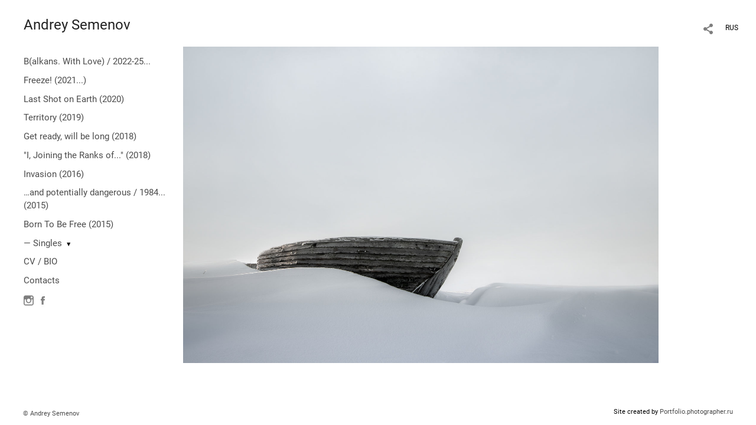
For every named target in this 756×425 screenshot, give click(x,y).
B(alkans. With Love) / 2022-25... (87, 61)
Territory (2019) (54, 117)
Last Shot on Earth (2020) (74, 99)
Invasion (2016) (54, 174)
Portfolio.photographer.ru (696, 412)
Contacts (42, 280)
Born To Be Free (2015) (68, 224)
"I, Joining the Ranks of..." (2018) (87, 155)
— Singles (43, 243)
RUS (731, 28)
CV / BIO (40, 261)
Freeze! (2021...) (55, 80)
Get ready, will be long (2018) (80, 136)
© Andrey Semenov (51, 413)
